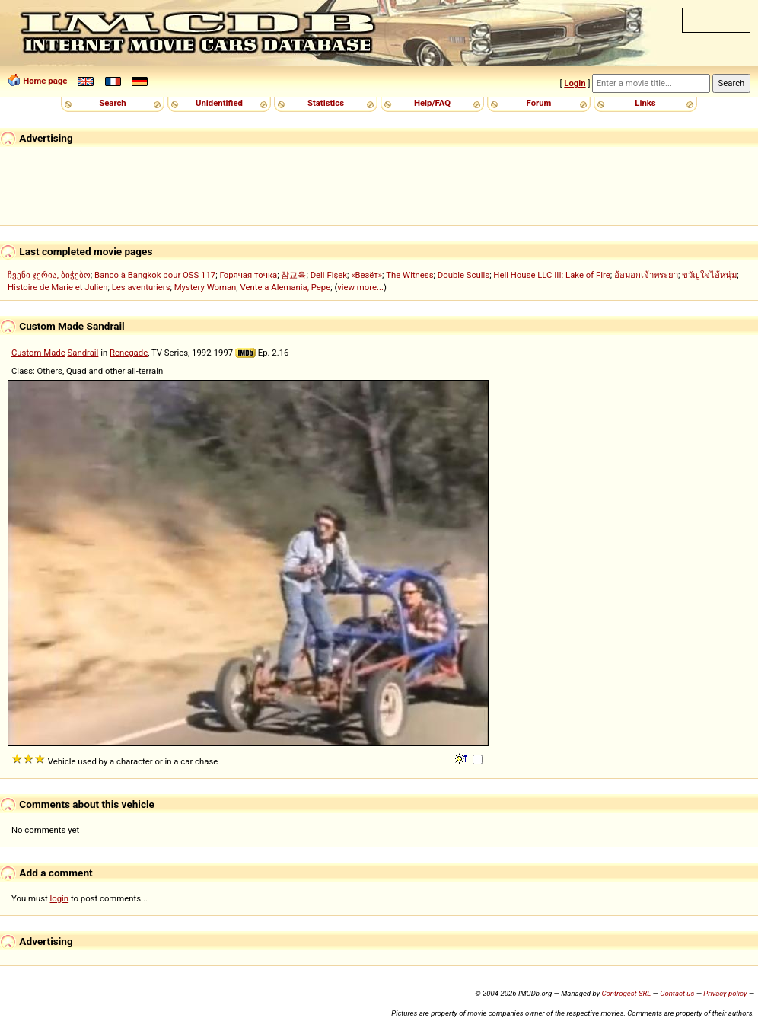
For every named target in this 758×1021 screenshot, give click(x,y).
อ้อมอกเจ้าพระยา (646, 275)
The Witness (409, 275)
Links (645, 102)
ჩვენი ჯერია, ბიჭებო (49, 275)
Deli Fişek (329, 275)
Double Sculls (463, 275)
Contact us (677, 993)
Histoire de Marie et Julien (58, 287)
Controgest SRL (626, 993)
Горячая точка (248, 275)
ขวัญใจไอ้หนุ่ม (709, 275)
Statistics (325, 102)
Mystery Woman (205, 287)
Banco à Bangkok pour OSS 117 (154, 275)
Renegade (129, 352)
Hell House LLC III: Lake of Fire (551, 275)
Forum (539, 102)
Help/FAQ (432, 102)
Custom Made (38, 352)
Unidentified (219, 102)
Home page (45, 80)
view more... (360, 287)
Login (574, 83)
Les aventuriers (141, 287)
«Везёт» (366, 275)
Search (112, 102)
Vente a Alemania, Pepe (285, 287)
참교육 (293, 275)
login (59, 898)
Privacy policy (725, 993)
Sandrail (83, 352)
